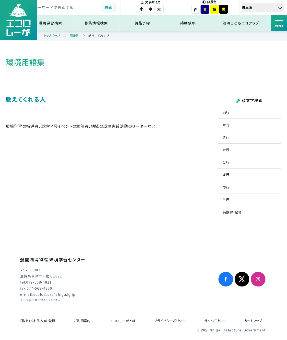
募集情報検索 (103, 22)
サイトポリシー (215, 320)
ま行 (226, 174)
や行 (226, 187)
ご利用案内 (82, 320)
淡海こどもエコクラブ (242, 22)
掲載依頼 (191, 22)
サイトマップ (253, 320)
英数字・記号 (232, 212)
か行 (226, 124)
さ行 (226, 137)
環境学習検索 (59, 22)
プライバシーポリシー (169, 320)
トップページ (52, 35)
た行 (226, 149)
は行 (226, 162)
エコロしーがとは (122, 320)
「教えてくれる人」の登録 (37, 320)
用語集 (74, 35)
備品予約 (147, 22)
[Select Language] (263, 7)
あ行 (226, 112)
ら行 (226, 199)
